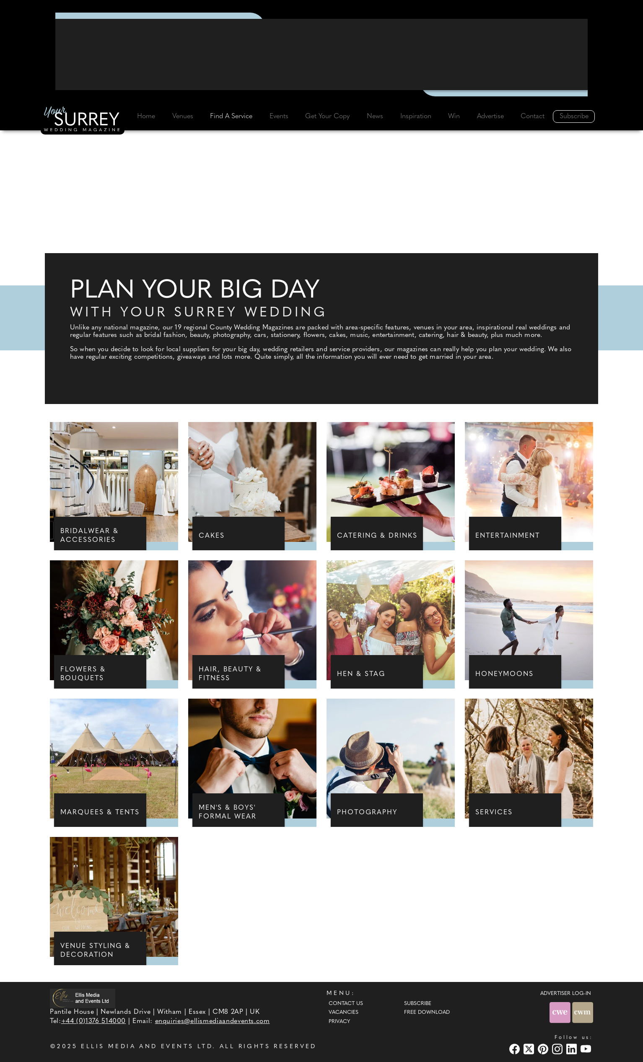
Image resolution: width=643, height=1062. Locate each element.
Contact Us (346, 1003)
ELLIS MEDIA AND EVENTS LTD (147, 1047)
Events (279, 116)
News (375, 116)
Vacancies (343, 1012)
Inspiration (415, 116)
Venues (182, 116)
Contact (532, 116)
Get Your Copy (327, 116)
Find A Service (231, 116)
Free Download (427, 1012)
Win (454, 116)
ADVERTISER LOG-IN (565, 993)
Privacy (339, 1021)
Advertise (490, 116)
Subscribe (574, 116)
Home (146, 116)
